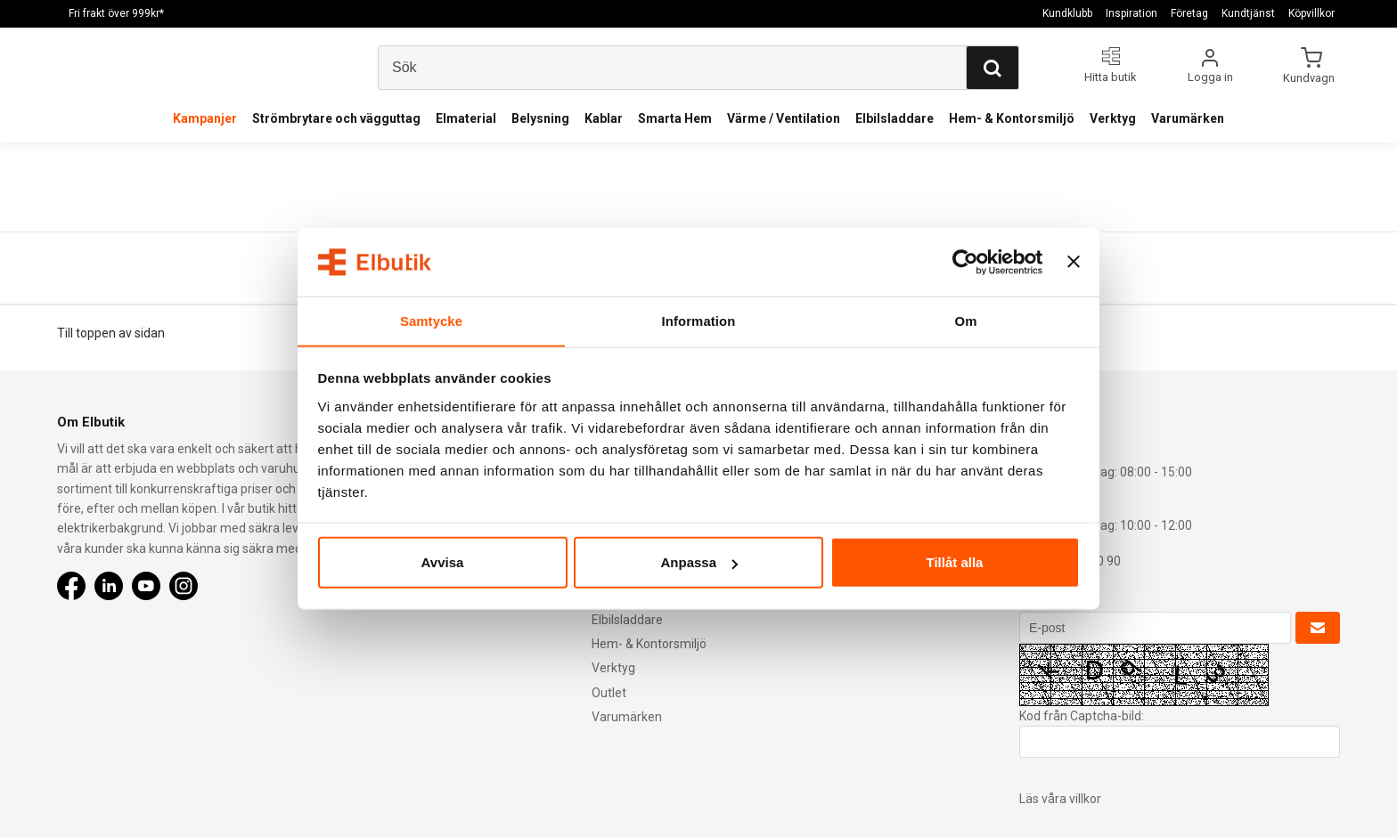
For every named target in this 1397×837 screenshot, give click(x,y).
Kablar (603, 118)
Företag (1189, 13)
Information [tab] (698, 320)
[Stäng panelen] (1073, 262)
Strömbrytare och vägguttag (336, 118)
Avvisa (442, 562)
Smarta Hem (675, 118)
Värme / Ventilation (783, 118)
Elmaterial (466, 118)
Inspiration (1131, 13)
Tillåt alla (955, 562)
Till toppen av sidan (111, 333)
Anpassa (699, 562)
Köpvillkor (1311, 13)
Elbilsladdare (894, 118)
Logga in (1210, 77)
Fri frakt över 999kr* (116, 13)
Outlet (609, 693)
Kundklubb (1067, 13)
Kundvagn (1310, 77)
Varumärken (1187, 118)
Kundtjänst (1248, 13)
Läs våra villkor (1060, 799)
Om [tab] (965, 320)
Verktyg (1113, 118)
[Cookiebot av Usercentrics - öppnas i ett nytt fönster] (964, 261)
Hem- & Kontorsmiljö (1011, 118)
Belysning (540, 118)
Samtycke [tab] (431, 320)
